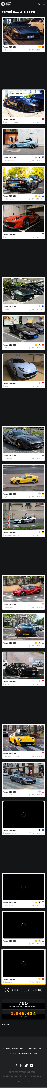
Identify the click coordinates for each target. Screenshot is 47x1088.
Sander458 (9, 906)
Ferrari (5, 47)
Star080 (8, 348)
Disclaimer (23, 1081)
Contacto (34, 1048)
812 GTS (12, 47)
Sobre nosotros (14, 1048)
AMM (7, 310)
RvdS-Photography (12, 756)
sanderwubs (9, 646)
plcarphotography (11, 497)
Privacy (36, 1076)
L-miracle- (9, 50)
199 (39, 990)
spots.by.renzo (10, 944)
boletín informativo (23, 1053)
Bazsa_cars (9, 982)
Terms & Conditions (15, 1076)
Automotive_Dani (11, 833)
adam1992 (9, 608)
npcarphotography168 (13, 535)
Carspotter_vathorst (12, 122)
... (33, 990)
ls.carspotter (10, 161)
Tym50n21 (9, 459)
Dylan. (7, 237)
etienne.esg (9, 199)
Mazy (7, 684)
